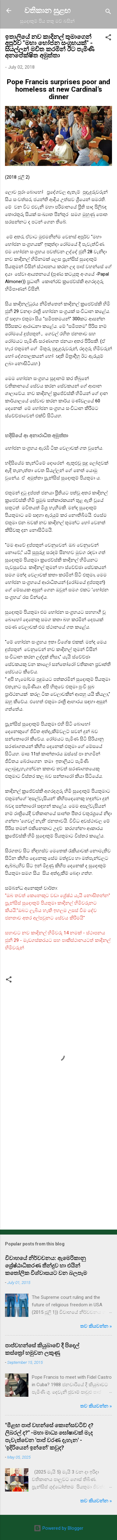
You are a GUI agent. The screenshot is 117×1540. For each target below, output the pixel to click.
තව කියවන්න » (96, 1326)
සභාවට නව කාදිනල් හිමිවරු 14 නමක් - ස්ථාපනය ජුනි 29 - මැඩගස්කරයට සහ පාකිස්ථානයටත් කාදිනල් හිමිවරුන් (57, 940)
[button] (108, 38)
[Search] (108, 12)
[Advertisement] (58, 1176)
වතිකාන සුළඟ (47, 10)
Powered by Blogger (58, 1528)
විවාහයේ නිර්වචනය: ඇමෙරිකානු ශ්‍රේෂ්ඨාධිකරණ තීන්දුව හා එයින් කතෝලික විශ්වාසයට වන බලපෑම (46, 1265)
